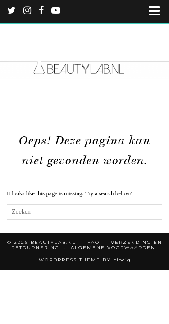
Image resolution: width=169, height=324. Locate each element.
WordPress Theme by (85, 260)
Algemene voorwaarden (113, 248)
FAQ (93, 242)
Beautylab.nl (53, 242)
